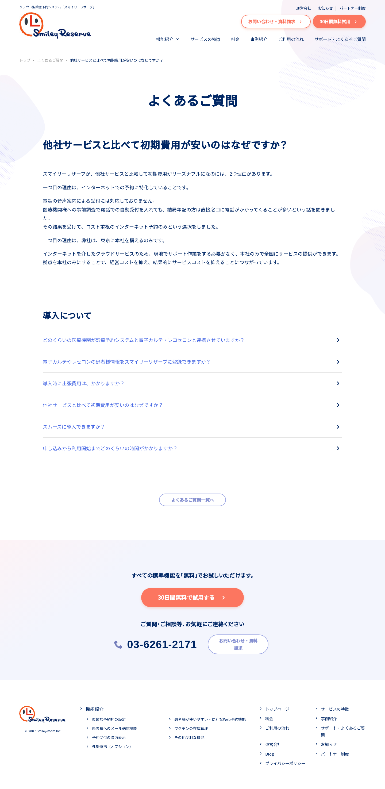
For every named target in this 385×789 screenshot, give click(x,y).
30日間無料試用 (339, 21)
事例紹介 (258, 39)
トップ (24, 60)
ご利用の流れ (291, 39)
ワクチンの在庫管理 (191, 726)
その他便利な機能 (189, 735)
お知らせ (325, 8)
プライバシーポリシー (285, 761)
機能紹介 (164, 39)
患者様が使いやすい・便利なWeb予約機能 (210, 717)
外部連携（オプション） (112, 744)
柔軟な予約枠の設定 (109, 717)
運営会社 (303, 8)
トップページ (277, 707)
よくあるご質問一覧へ (192, 500)
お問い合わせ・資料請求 (276, 21)
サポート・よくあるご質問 (340, 39)
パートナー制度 (353, 8)
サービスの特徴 (205, 39)
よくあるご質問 (50, 60)
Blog (269, 752)
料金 (235, 39)
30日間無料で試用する (193, 597)
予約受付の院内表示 (109, 735)
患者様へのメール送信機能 (114, 726)
